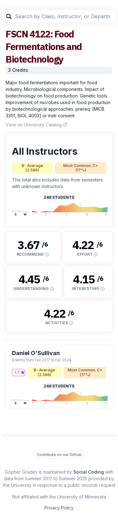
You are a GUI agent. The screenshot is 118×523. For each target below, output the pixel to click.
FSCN (17, 34)
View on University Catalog (36, 124)
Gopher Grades (21, 472)
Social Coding (88, 472)
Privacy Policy (59, 507)
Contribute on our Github (59, 454)
